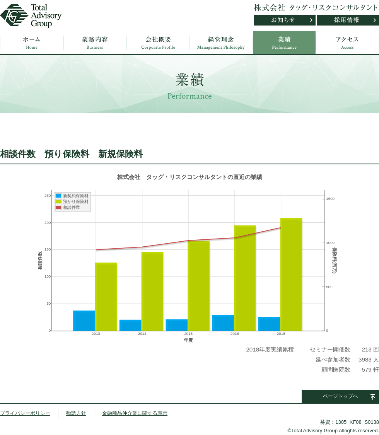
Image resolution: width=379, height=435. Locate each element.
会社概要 (158, 42)
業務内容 (95, 42)
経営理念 (221, 42)
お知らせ (285, 20)
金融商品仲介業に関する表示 (134, 413)
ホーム (32, 42)
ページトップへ (340, 396)
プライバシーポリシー (25, 413)
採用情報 (348, 20)
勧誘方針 (76, 413)
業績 (284, 42)
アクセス (347, 42)
